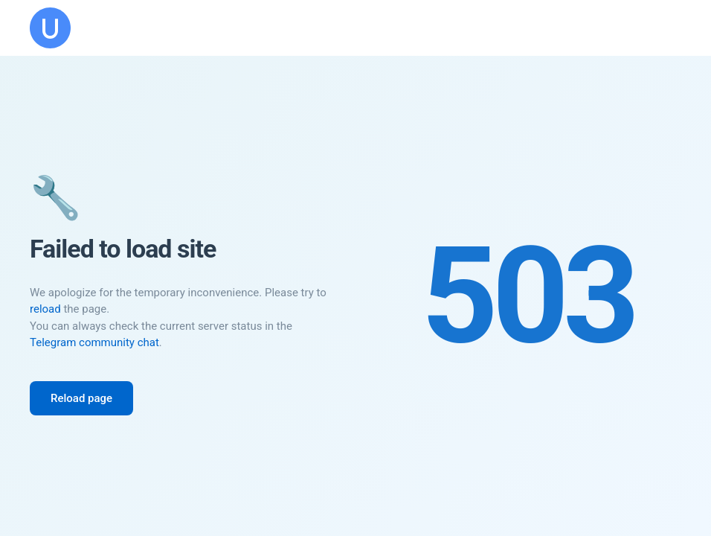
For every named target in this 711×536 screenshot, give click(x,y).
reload (45, 309)
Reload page (81, 398)
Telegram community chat (94, 342)
